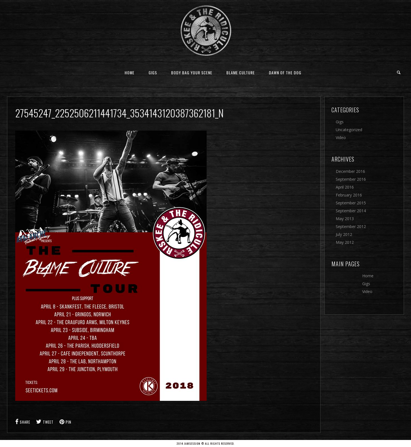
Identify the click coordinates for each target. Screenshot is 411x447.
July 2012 (344, 234)
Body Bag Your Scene (191, 72)
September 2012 (351, 226)
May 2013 (345, 218)
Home (129, 72)
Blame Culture (240, 72)
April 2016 (345, 187)
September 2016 (351, 179)
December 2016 (350, 171)
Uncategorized (349, 129)
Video (341, 137)
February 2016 (349, 195)
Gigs (153, 72)
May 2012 (345, 242)
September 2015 (351, 202)
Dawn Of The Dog (285, 72)
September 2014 (351, 210)
